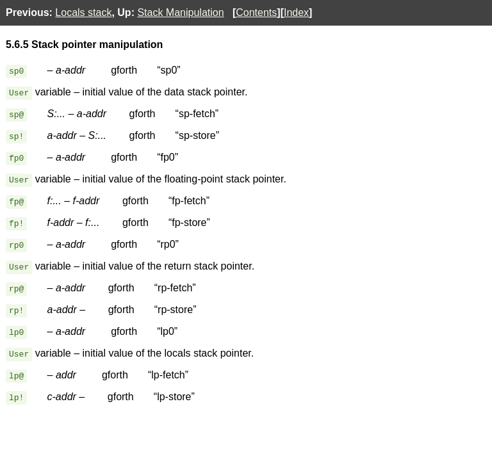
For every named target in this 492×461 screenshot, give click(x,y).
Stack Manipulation (180, 12)
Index (296, 12)
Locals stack (83, 12)
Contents (256, 12)
